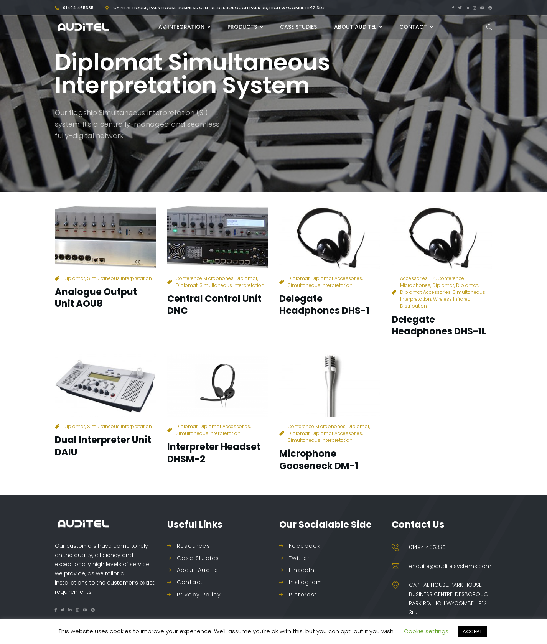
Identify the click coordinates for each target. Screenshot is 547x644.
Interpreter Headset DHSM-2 (213, 452)
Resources (194, 546)
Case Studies (198, 558)
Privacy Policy (199, 594)
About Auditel (198, 570)
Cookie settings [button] (426, 631)
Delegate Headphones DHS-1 (324, 304)
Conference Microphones (205, 278)
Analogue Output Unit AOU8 (96, 297)
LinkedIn (302, 570)
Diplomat (74, 278)
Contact (190, 582)
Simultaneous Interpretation (119, 278)
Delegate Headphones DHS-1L (439, 325)
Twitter (299, 558)
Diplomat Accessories (336, 278)
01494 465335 (78, 8)
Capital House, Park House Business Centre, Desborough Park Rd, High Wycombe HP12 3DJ (219, 8)
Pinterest (303, 594)
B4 (433, 278)
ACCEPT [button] (472, 631)
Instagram (306, 582)
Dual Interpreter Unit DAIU (103, 445)
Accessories (414, 278)
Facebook (305, 546)
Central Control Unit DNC (214, 304)
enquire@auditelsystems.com (450, 566)
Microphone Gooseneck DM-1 (318, 459)
